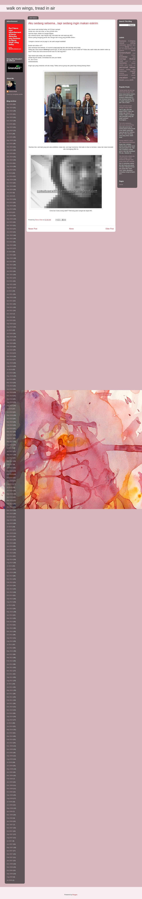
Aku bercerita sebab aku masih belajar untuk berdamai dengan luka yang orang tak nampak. (127, 158)
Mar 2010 (10, 736)
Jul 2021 (9, 291)
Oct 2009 (10, 752)
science (121, 73)
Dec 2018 (10, 392)
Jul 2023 (9, 212)
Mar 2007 (10, 854)
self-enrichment (127, 74)
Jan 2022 (10, 271)
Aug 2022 (10, 248)
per (134, 65)
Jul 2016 (9, 487)
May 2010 (10, 729)
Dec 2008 (10, 785)
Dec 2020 (10, 314)
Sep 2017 (10, 441)
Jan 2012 (10, 664)
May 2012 (10, 651)
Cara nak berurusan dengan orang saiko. (125, 106)
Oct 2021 (10, 281)
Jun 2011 (10, 687)
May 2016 (10, 494)
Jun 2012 (10, 648)
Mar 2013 (10, 618)
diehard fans (131, 45)
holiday (133, 55)
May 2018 (10, 415)
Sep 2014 (10, 559)
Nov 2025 (10, 120)
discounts (121, 47)
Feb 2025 (10, 150)
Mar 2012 (10, 657)
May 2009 (10, 769)
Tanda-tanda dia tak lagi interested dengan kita (126, 91)
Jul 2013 (9, 605)
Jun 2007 (10, 844)
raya (134, 69)
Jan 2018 (10, 428)
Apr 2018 (10, 418)
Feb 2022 (10, 268)
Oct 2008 (10, 792)
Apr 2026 (10, 104)
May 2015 (10, 533)
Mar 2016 (10, 500)
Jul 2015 (9, 526)
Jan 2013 (10, 625)
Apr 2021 (10, 301)
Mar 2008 (10, 815)
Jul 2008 (9, 802)
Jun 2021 (10, 294)
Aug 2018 (10, 405)
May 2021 (10, 297)
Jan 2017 (10, 468)
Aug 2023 (10, 209)
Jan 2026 (10, 114)
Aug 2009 (10, 759)
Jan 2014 (10, 585)
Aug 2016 (10, 484)
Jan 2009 (10, 782)
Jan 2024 (10, 192)
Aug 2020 (10, 327)
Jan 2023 (10, 232)
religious (132, 71)
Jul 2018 (9, 409)
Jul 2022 (9, 251)
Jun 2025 (10, 137)
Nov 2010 (10, 710)
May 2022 (10, 258)
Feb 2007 (10, 857)
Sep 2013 (10, 599)
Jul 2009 (9, 762)
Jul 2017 (9, 448)
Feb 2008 (10, 818)
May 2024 (10, 179)
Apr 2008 (10, 811)
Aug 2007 (10, 837)
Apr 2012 (10, 654)
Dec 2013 (10, 589)
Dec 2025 (10, 117)
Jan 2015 (10, 546)
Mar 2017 (10, 461)
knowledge (123, 57)
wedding (127, 80)
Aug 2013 (10, 602)
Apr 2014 (10, 576)
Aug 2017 (10, 445)
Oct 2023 (10, 202)
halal (134, 53)
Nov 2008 (10, 788)
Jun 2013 (10, 608)
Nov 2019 (10, 356)
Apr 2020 (10, 340)
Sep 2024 (10, 166)
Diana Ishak (13, 91)
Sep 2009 (10, 756)
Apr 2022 (10, 261)
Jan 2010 (10, 743)
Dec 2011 (10, 667)
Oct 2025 (10, 124)
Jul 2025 (9, 134)
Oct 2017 (10, 438)
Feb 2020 (10, 346)
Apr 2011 (10, 693)
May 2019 (10, 376)
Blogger (74, 894)
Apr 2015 (10, 536)
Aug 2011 (10, 680)
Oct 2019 (10, 359)
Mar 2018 (10, 422)
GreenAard (124, 52)
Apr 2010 (10, 733)
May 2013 (10, 612)
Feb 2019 (10, 386)
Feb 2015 (10, 543)
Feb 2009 (10, 779)
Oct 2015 (10, 517)
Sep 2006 (10, 874)
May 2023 (10, 219)
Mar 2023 (10, 225)
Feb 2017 (10, 464)
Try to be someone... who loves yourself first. (126, 124)
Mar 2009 (10, 775)
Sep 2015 (10, 520)
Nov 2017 (10, 435)
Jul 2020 (9, 330)
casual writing (127, 43)
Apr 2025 (10, 143)
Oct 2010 (10, 713)
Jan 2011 (10, 703)
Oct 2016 (10, 477)
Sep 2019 (10, 363)
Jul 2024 (9, 173)
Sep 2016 (10, 481)
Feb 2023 (10, 229)
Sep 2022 (10, 245)
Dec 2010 (10, 706)
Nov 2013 (10, 592)
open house (128, 65)
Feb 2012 (10, 661)
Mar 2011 (10, 697)
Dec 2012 (10, 628)
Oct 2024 (10, 163)
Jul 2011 (9, 684)
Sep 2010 (10, 716)
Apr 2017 (10, 458)
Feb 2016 (10, 504)
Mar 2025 (10, 147)
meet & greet (130, 61)
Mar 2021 (10, 304)
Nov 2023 (10, 199)
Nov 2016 (10, 474)
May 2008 (10, 808)
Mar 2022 (10, 265)
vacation (123, 77)
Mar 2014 (10, 579)
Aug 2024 (10, 170)
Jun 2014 (10, 569)
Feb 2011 (10, 700)
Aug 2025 (10, 130)
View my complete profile (15, 94)
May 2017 (10, 454)
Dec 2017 (10, 431)
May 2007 (10, 847)
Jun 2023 (10, 215)
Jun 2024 (10, 176)
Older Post (110, 229)
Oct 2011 (10, 674)
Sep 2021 (10, 284)
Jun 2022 (10, 255)
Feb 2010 (10, 739)
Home (71, 229)
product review (124, 69)
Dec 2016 (10, 471)
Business (122, 41)
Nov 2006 (10, 867)
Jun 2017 (10, 451)
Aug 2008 (10, 798)
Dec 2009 (10, 746)
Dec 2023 (10, 196)
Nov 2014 (10, 553)
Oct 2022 (10, 242)
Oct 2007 (10, 831)
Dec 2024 (10, 157)
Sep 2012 (10, 638)
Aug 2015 (10, 523)
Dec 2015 (10, 510)
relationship (123, 71)
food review (128, 49)
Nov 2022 (10, 238)
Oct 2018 (10, 399)
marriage (122, 59)
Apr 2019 (10, 379)
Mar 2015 (10, 540)
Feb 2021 (10, 307)
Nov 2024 (10, 160)
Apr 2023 (10, 222)
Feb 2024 (10, 189)
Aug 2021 (10, 287)
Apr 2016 (10, 497)
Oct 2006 (10, 870)
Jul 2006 (9, 880)
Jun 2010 (10, 726)
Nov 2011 (10, 671)
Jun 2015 (10, 530)
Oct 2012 (10, 634)
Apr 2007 (10, 851)
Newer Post (32, 229)
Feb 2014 (10, 582)
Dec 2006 (10, 864)
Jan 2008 (10, 821)
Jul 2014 (9, 566)
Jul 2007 (9, 841)
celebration (122, 45)
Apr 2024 (10, 183)
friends (133, 50)
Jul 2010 (9, 723)
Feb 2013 (10, 621)
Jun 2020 (10, 333)
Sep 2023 (10, 206)
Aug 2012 (10, 641)
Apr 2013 (10, 615)
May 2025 (10, 140)
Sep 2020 (10, 323)
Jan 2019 (10, 389)
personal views (127, 67)
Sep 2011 (10, 677)
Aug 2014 (10, 562)
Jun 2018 (10, 412)
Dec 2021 (10, 274)
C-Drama (131, 41)
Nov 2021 (10, 278)
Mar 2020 (10, 343)
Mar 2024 (10, 186)
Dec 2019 (10, 353)
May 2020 (10, 337)
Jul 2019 (9, 369)
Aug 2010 (10, 720)
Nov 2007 (10, 828)
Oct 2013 (10, 595)
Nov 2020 (10, 317)
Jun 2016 (10, 490)
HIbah (121, 55)
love (134, 57)
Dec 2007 (10, 824)
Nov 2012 (10, 631)
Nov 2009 (10, 749)
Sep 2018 (10, 402)
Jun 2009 (10, 765)
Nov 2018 (10, 396)
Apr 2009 (10, 772)
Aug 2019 (10, 366)
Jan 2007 (10, 860)
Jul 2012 (9, 644)
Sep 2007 (10, 834)
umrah (133, 75)
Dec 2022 (10, 235)
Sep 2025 (10, 127)
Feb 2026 (10, 111)
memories (123, 63)
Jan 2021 (10, 310)
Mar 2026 (10, 107)
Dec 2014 (10, 549)
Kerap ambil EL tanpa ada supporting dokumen (127, 141)
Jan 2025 (10, 153)
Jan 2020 (10, 350)
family (127, 47)
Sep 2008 (10, 795)
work (131, 80)
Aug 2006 (10, 877)
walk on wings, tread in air (31, 8)
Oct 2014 (10, 556)
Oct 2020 (10, 320)
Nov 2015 (10, 513)
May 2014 (10, 572)
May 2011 (10, 690)
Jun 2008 (10, 805)
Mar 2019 (10, 382)
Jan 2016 (10, 507)
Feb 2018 (10, 425)
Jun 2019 (10, 373)
